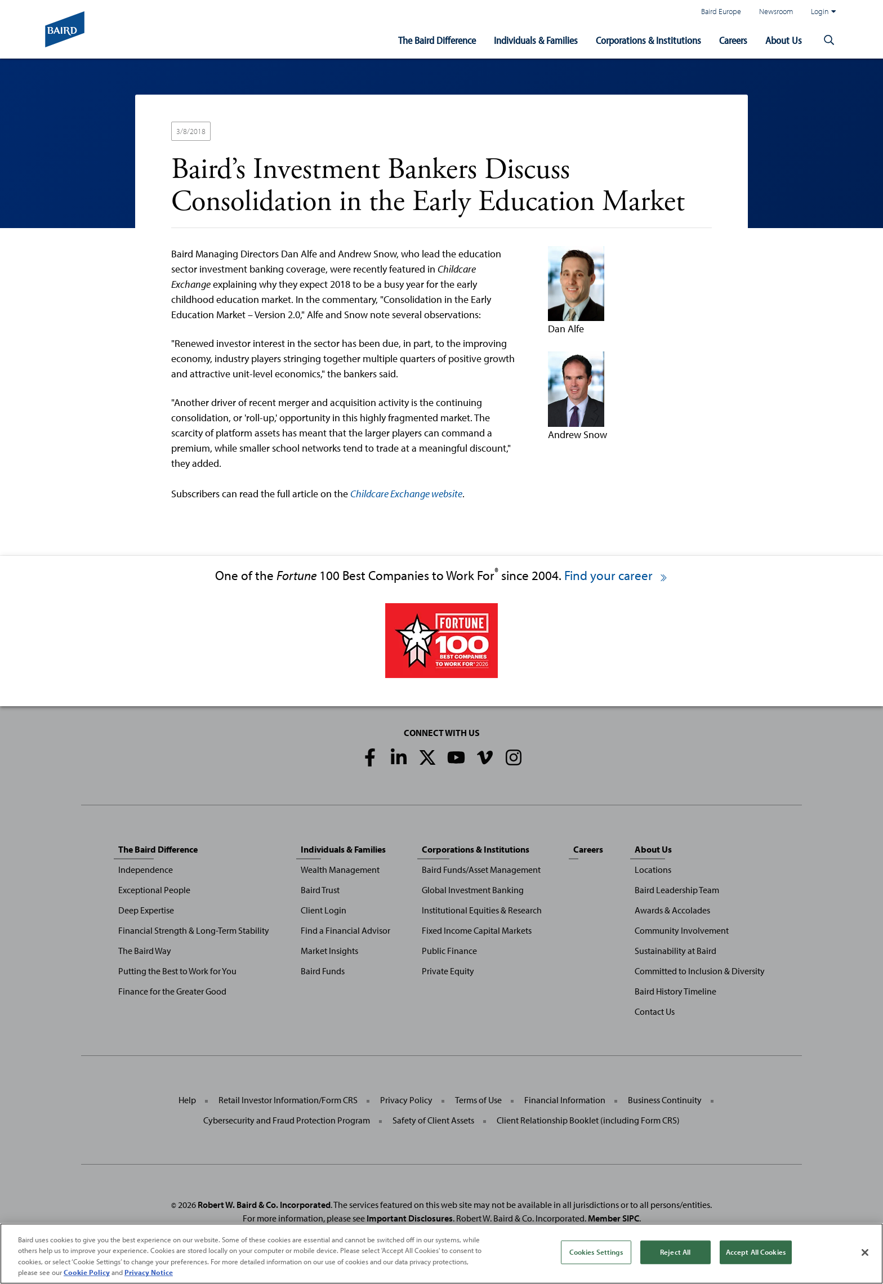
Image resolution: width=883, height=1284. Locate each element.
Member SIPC (613, 1218)
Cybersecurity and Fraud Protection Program (286, 1120)
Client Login (323, 910)
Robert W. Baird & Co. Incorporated (264, 1204)
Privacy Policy (406, 1099)
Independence (145, 869)
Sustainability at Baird (675, 950)
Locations (653, 869)
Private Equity (448, 971)
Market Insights (329, 950)
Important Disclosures (410, 1218)
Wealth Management (340, 869)
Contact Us (655, 1011)
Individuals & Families (536, 40)
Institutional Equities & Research (482, 910)
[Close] (865, 1252)
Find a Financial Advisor (345, 930)
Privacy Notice (148, 1272)
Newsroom (776, 11)
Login (823, 11)
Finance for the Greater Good (172, 991)
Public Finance (449, 950)
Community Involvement (682, 930)
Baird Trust (320, 889)
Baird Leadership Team (677, 889)
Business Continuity (665, 1099)
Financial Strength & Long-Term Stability (193, 930)
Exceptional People (154, 889)
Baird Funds (323, 971)
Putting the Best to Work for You (177, 971)
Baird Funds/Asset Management (481, 869)
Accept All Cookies (756, 1251)
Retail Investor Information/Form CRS (288, 1099)
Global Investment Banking (473, 889)
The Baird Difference (437, 40)
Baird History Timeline (675, 991)
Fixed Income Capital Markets (477, 930)
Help (187, 1099)
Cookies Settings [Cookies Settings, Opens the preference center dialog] (596, 1251)
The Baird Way (144, 950)
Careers (733, 40)
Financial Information (564, 1099)
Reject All (675, 1251)
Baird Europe (721, 11)
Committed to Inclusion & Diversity (700, 971)
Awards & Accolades (672, 910)
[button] (829, 41)
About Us (783, 40)
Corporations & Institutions (648, 40)
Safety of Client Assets (433, 1120)
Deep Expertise (146, 910)
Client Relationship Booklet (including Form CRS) (588, 1120)
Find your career (616, 575)
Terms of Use (478, 1099)
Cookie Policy (87, 1272)
